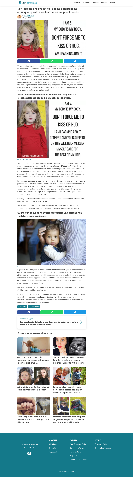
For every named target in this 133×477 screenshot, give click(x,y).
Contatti (52, 448)
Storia (113, 3)
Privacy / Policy (101, 444)
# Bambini (22, 306)
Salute (96, 3)
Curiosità (87, 3)
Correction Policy (77, 448)
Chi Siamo (53, 444)
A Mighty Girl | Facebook (24, 159)
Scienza (77, 3)
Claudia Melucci (29, 16)
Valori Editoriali (76, 452)
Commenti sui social (78, 459)
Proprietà (73, 456)
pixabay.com (20, 266)
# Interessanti (34, 306)
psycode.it (53, 452)
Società (104, 3)
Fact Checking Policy (78, 444)
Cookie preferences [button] (103, 448)
